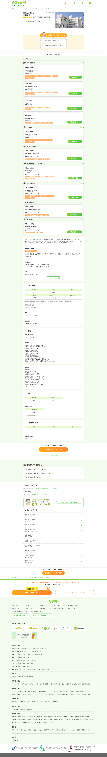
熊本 (31, 669)
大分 (35, 669)
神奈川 (21, 654)
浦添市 (41, 9)
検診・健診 (61, 684)
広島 (16, 663)
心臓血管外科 (85, 716)
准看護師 (20, 676)
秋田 (38, 648)
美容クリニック (58, 691)
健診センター (74, 694)
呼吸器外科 (78, 716)
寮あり (45, 494)
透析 (41, 684)
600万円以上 (39, 701)
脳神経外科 (22, 719)
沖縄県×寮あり (54, 488)
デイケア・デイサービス (39, 694)
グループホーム (51, 694)
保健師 (26, 676)
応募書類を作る (72, 605)
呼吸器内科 (32, 716)
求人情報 (49, 54)
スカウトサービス (31, 608)
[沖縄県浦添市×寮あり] (53, 477)
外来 (16, 684)
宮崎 (39, 669)
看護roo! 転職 (28, 9)
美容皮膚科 (21, 716)
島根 (28, 663)
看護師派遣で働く (59, 608)
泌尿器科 (68, 719)
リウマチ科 (15, 722)
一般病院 (14, 691)
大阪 (16, 660)
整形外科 (28, 719)
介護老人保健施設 (16, 694)
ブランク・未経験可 (75, 730)
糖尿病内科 (67, 716)
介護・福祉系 (53, 684)
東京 (16, 654)
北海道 (22, 648)
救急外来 (31, 684)
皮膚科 (63, 719)
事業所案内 (15, 740)
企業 (89, 694)
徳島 (16, 666)
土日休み (30, 730)
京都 (20, 660)
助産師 (31, 676)
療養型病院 (34, 691)
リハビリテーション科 (25, 722)
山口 (32, 663)
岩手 (30, 648)
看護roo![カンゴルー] (17, 9)
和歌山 (36, 660)
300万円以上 (15, 701)
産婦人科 (46, 719)
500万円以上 (31, 701)
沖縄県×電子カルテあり (28, 488)
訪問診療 (76, 684)
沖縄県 (35, 9)
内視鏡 (82, 684)
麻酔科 (91, 719)
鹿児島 (43, 669)
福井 (33, 651)
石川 (29, 651)
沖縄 (48, 669)
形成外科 (35, 719)
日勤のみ (23, 709)
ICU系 (36, 684)
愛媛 (24, 666)
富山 (25, 651)
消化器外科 (15, 719)
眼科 (51, 719)
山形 (41, 648)
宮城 (34, 648)
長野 (40, 651)
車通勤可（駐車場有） (37, 494)
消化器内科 (39, 716)
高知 (28, 666)
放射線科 (85, 719)
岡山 (20, 663)
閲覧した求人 (15, 608)
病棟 (13, 684)
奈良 (32, 660)
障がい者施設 (65, 694)
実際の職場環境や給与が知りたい (54, 45)
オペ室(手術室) (23, 684)
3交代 (17, 709)
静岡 (24, 657)
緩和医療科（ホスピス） (47, 722)
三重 (28, 657)
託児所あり (65, 730)
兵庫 (24, 660)
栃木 (36, 654)
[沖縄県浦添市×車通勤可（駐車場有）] (53, 473)
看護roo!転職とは (16, 605)
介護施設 (72, 691)
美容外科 (14, 716)
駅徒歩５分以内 (38, 730)
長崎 (28, 669)
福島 (45, 648)
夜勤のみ (29, 709)
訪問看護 (45, 684)
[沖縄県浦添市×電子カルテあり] (53, 469)
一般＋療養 (27, 691)
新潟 (21, 651)
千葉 (29, 654)
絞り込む (27, 58)
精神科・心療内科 (77, 719)
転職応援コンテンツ (45, 608)
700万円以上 (48, 701)
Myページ (28, 605)
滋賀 (28, 660)
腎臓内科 (59, 716)
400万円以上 (23, 701)
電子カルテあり (27, 494)
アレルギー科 (36, 722)
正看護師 (14, 676)
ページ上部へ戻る (53, 455)
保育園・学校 (69, 684)
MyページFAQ (72, 608)
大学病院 (20, 691)
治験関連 (87, 684)
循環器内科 (47, 716)
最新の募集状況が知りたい (52, 40)
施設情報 (57, 54)
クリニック (49, 691)
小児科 (40, 719)
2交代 (13, 709)
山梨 (36, 651)
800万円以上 (56, 701)
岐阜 (20, 657)
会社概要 (14, 737)
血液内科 (53, 716)
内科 (26, 716)
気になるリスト (87, 605)
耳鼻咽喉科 (57, 719)
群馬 (40, 654)
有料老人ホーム (27, 694)
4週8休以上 (23, 730)
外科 (72, 716)
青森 (26, 648)
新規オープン (15, 730)
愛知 (16, 657)
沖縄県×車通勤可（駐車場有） (43, 488)
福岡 (20, 669)
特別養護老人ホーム (81, 691)
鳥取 (24, 663)
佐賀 (24, 669)
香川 (20, 666)
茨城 (33, 654)
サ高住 (59, 694)
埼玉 (25, 654)
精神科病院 (42, 691)
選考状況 (42, 605)
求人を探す (57, 605)
